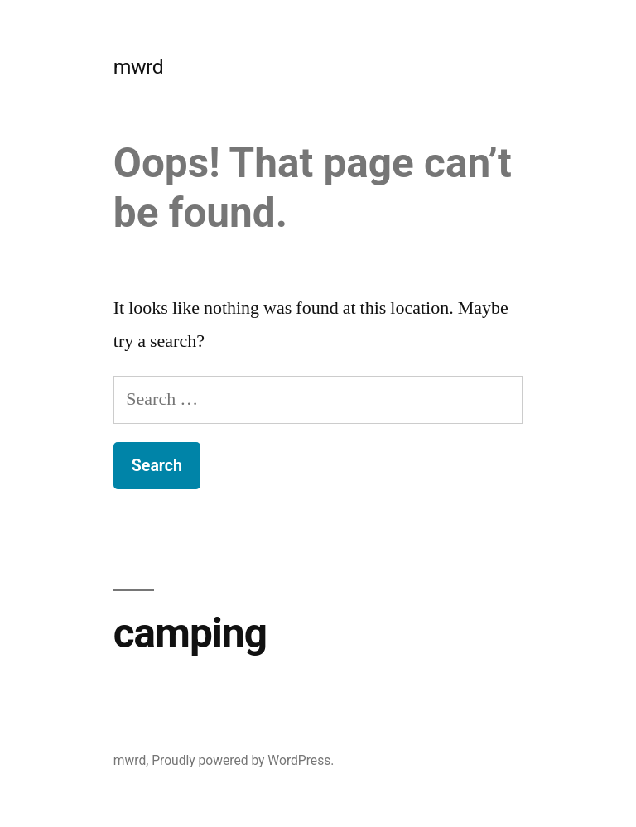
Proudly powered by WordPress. (243, 760)
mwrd (138, 67)
